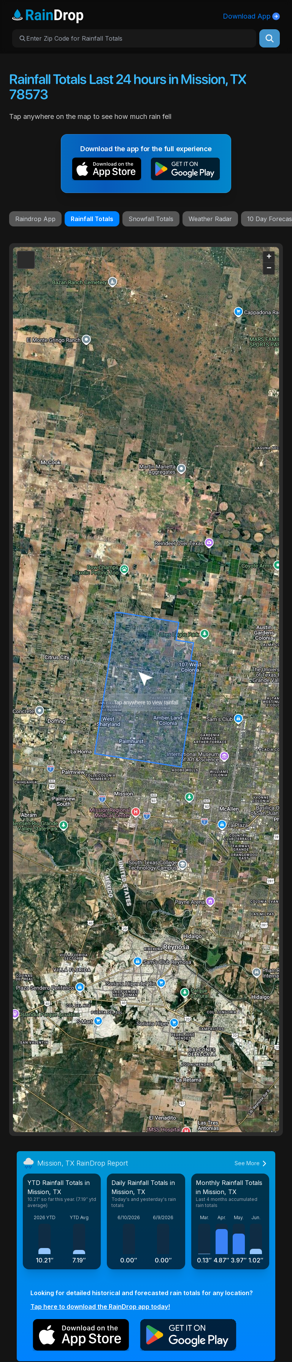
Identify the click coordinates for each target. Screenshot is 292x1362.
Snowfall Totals (151, 219)
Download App (251, 16)
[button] (106, 170)
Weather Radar (210, 219)
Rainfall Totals (92, 219)
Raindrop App (35, 219)
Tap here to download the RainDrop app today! (100, 1306)
